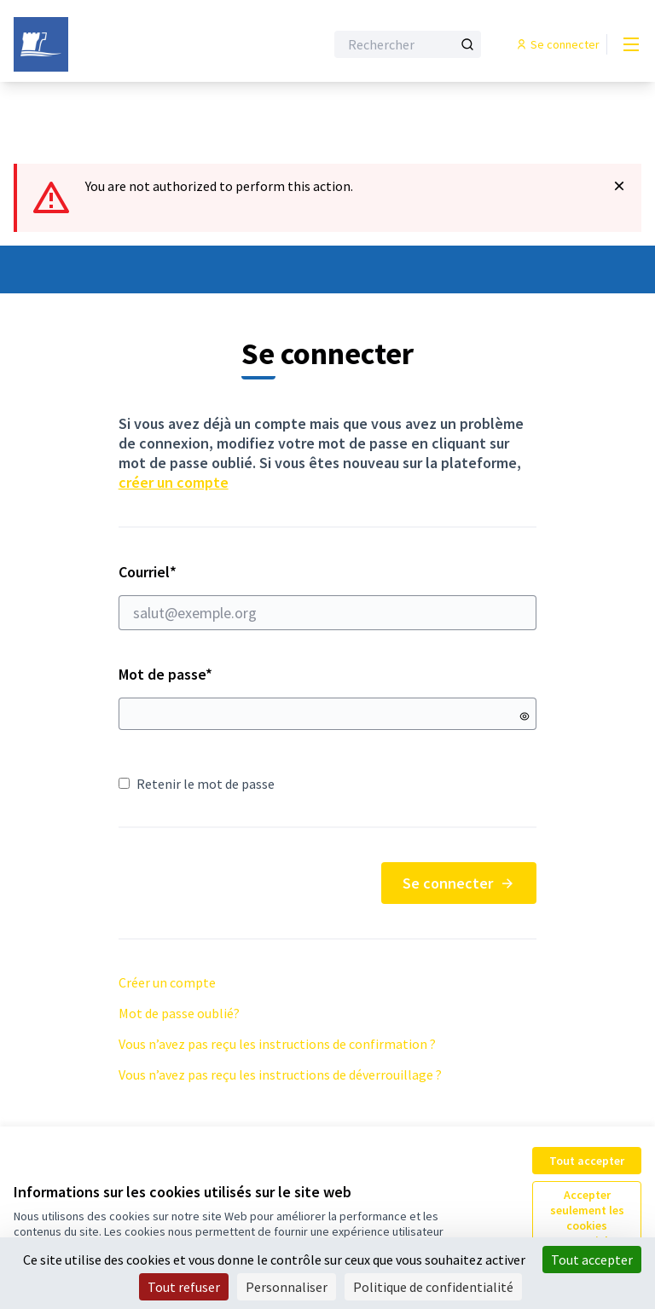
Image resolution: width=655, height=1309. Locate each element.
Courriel (328, 596)
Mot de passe (165, 674)
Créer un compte (167, 982)
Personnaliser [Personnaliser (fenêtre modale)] (287, 1286)
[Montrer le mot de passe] (524, 716)
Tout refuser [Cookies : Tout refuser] (184, 1286)
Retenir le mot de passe (197, 783)
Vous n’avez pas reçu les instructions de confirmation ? (277, 1043)
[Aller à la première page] (127, 44)
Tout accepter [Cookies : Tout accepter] (592, 1259)
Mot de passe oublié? (179, 1013)
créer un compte (174, 482)
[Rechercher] (407, 44)
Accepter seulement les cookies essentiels (587, 1217)
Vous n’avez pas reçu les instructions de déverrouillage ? (280, 1074)
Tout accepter (586, 1160)
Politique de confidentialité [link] (433, 1286)
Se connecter (459, 883)
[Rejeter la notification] (619, 185)
